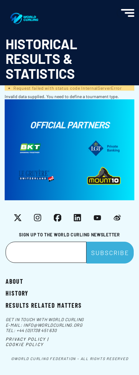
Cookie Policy (25, 344)
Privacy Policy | (27, 339)
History (17, 292)
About (14, 281)
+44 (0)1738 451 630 (36, 330)
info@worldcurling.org (53, 325)
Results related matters (44, 304)
